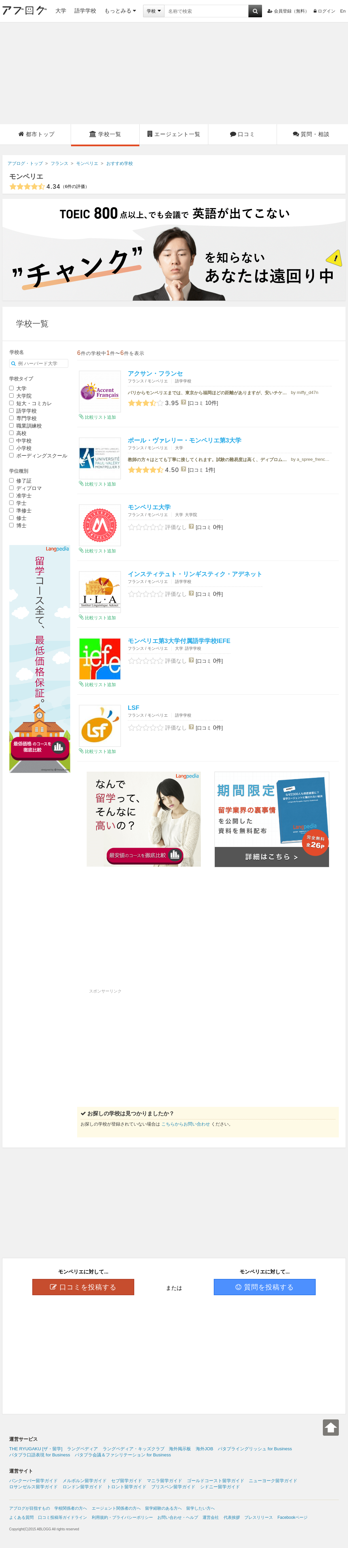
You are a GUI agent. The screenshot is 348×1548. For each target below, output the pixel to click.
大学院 (20, 396)
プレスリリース (258, 1517)
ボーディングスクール (38, 455)
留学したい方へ (200, 1508)
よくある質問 (21, 1517)
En (343, 11)
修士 (18, 518)
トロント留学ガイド (126, 1486)
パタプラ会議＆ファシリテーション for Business (123, 1454)
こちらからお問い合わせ (185, 1124)
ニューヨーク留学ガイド (273, 1480)
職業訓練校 (25, 426)
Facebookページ (292, 1517)
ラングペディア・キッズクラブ (133, 1448)
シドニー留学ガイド (220, 1486)
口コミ (242, 134)
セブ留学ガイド (126, 1480)
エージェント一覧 (174, 134)
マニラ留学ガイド (164, 1480)
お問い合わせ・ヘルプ (177, 1517)
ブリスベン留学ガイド (173, 1486)
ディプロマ (25, 488)
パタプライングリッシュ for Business (255, 1448)
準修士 (20, 510)
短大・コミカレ (30, 403)
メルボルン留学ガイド (85, 1480)
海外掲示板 (180, 1448)
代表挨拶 (232, 1517)
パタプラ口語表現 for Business (39, 1454)
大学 (60, 11)
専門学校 (23, 418)
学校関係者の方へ (70, 1508)
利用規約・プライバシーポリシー (122, 1517)
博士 (18, 525)
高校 (18, 433)
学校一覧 (105, 134)
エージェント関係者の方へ (116, 1508)
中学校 (20, 440)
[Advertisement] (174, 73)
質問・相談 (311, 134)
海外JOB (204, 1448)
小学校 (20, 448)
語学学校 (85, 11)
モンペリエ (26, 176)
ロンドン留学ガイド (82, 1486)
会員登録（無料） (288, 11)
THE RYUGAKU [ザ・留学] (36, 1448)
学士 (18, 503)
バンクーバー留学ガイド (33, 1480)
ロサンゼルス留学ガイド (33, 1486)
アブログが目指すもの (29, 1508)
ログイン (324, 11)
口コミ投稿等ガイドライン (62, 1517)
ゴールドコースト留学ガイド (215, 1480)
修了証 (20, 481)
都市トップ (36, 134)
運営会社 (211, 1517)
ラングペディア (82, 1448)
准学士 (20, 495)
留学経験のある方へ (163, 1508)
